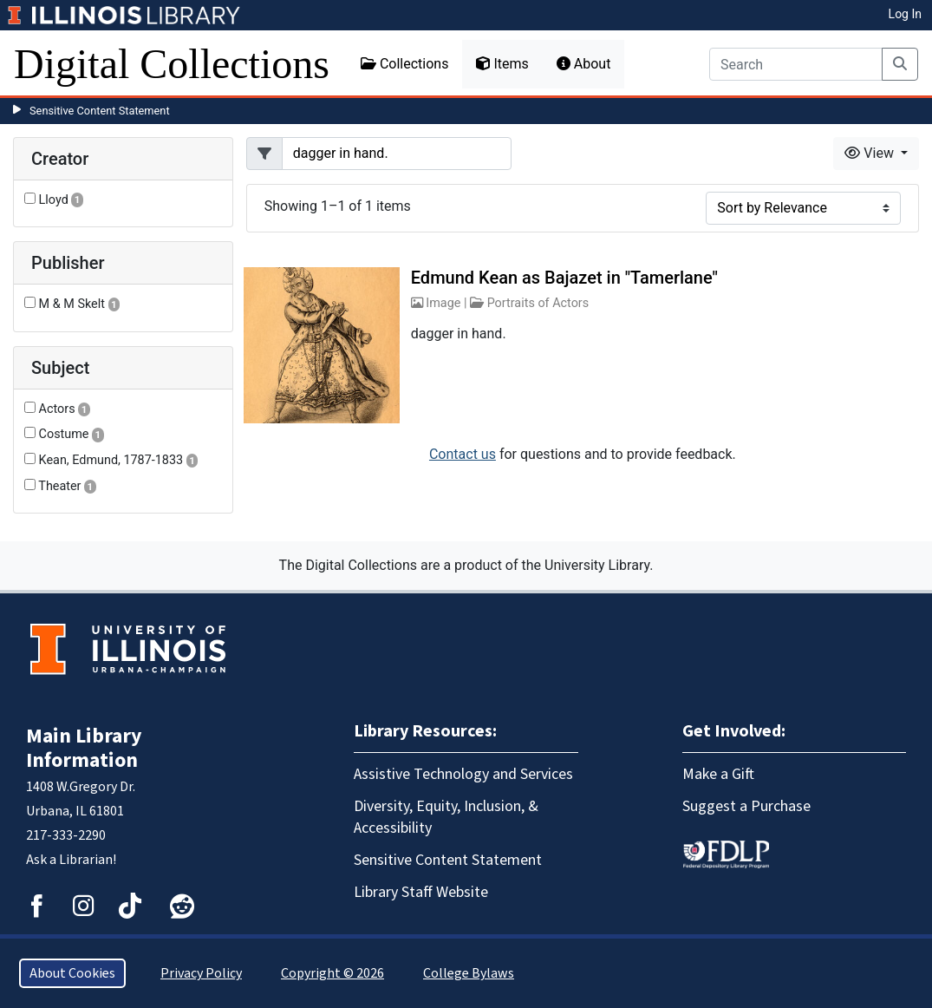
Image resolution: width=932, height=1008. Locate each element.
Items (502, 64)
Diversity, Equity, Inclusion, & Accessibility (446, 817)
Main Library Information (84, 748)
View (870, 153)
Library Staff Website (421, 892)
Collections (405, 64)
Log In (905, 14)
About (584, 64)
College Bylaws (468, 973)
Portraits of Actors (538, 303)
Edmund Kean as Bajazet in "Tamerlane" (564, 277)
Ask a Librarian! (71, 859)
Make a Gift (718, 774)
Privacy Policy (201, 973)
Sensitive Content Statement (99, 110)
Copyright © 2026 (332, 973)
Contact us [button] (462, 454)
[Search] (796, 64)
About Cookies (72, 973)
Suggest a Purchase (746, 806)
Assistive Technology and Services (463, 774)
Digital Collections (171, 64)
